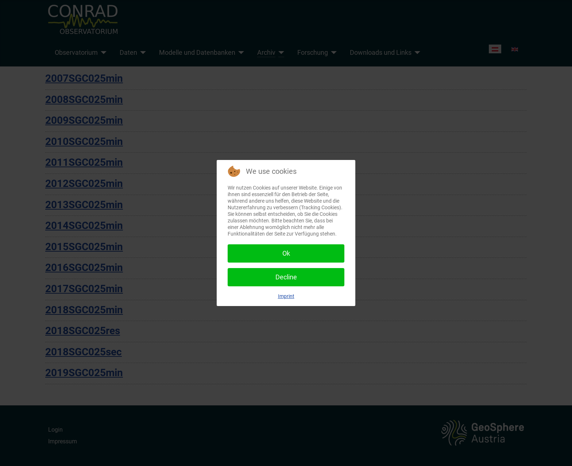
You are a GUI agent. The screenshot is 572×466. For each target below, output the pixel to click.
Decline (286, 277)
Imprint (286, 296)
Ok (286, 253)
